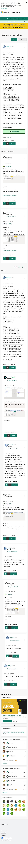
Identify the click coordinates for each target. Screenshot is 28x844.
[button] (14, 39)
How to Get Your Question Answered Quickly (13, 732)
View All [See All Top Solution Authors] (5, 763)
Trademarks (3, 835)
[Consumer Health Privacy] (14, 840)
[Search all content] (16, 21)
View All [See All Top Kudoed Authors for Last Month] (5, 792)
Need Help (9, 137)
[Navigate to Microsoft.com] (5, 12)
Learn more (4, 8)
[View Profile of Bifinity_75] (9, 377)
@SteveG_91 (8, 166)
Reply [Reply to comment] (12, 203)
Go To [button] (23, 18)
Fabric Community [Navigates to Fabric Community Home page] (16, 12)
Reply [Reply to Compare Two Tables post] (12, 143)
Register (9, 18)
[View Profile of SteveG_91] (8, 46)
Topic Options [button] (21, 39)
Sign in (14, 18)
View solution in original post (9, 195)
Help (19, 18)
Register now (22, 27)
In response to (11, 216)
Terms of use (3, 833)
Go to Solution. (16, 131)
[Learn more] (7, 721)
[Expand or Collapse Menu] (2, 15)
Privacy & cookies (4, 831)
